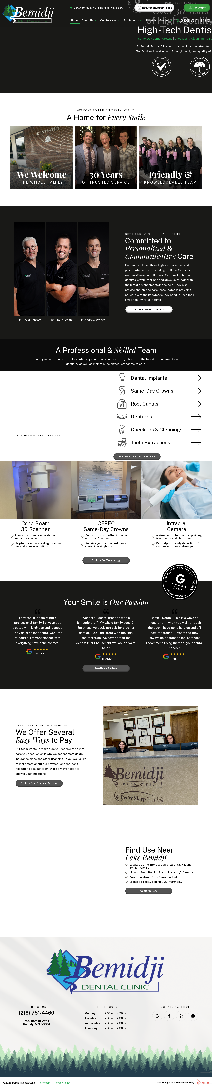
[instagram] (193, 1012)
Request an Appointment (154, 8)
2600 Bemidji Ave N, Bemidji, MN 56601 (97, 8)
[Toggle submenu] (95, 20)
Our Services (110, 20)
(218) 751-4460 (192, 20)
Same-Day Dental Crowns (155, 38)
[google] (157, 1012)
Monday (90, 1009)
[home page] (27, 13)
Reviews (151, 20)
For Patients (133, 20)
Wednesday (92, 1019)
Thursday (91, 1024)
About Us (89, 20)
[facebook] (169, 1012)
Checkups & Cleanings (189, 38)
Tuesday (90, 1014)
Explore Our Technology (106, 558)
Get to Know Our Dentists (149, 309)
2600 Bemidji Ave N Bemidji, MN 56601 (37, 1019)
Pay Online (197, 8)
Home (75, 20)
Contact (167, 20)
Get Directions (149, 887)
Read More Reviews (106, 665)
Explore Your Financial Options (39, 780)
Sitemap (45, 1079)
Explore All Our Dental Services (137, 456)
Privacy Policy (62, 1079)
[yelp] (181, 1012)
